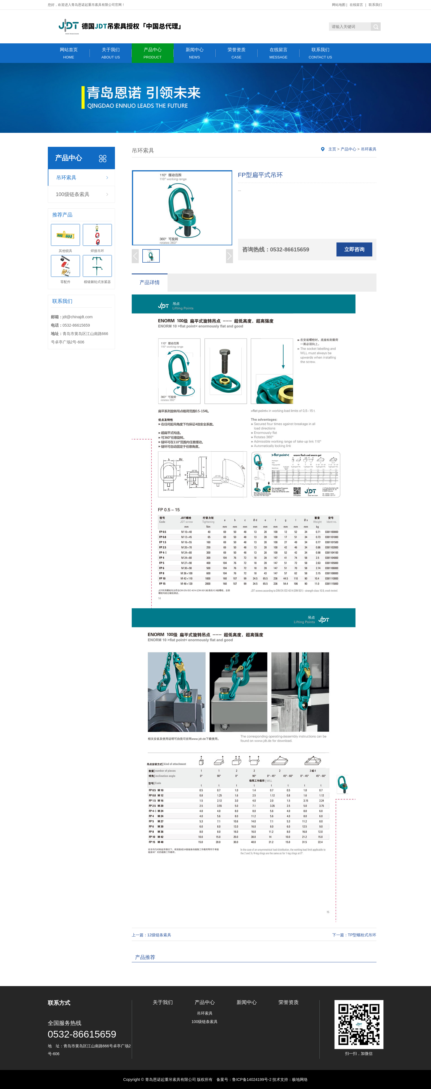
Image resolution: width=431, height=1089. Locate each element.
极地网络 (300, 1079)
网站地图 (338, 5)
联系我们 (375, 5)
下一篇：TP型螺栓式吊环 (354, 935)
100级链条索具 (73, 194)
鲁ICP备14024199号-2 (251, 1079)
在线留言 (356, 5)
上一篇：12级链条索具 (151, 935)
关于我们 (111, 53)
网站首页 (69, 53)
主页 (332, 149)
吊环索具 (66, 177)
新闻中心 (195, 53)
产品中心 (153, 53)
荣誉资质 (237, 53)
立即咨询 (354, 249)
